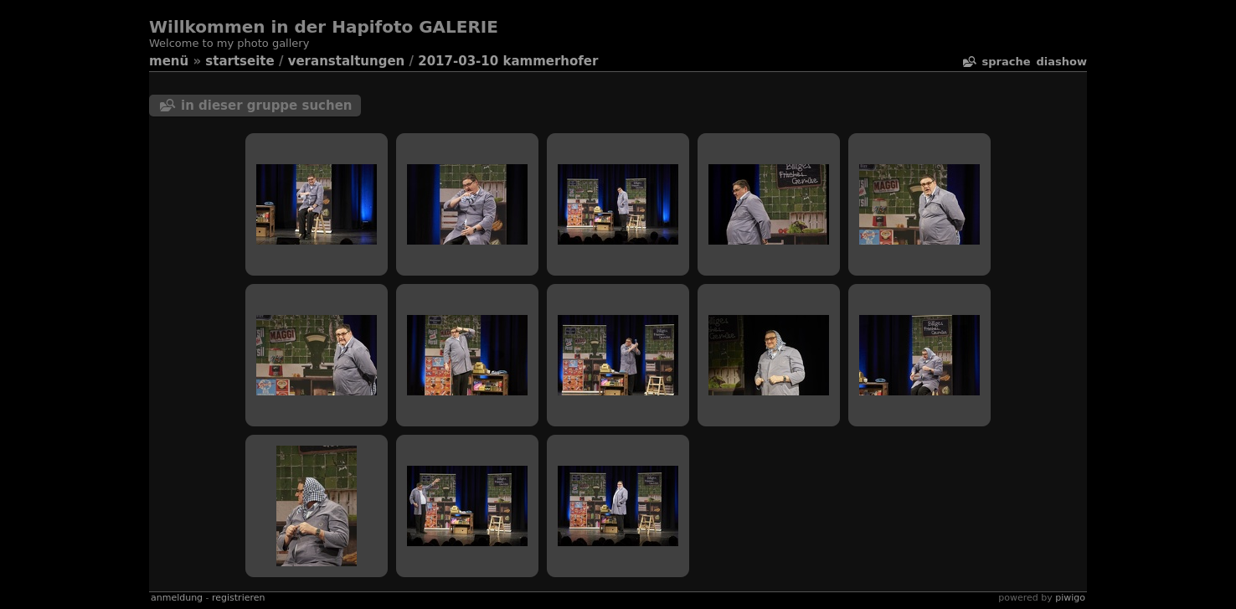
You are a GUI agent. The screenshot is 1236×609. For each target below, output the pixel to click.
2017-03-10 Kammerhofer (508, 61)
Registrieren (238, 597)
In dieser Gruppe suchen (267, 105)
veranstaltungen (346, 61)
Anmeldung (177, 597)
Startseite (239, 61)
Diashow (1062, 61)
